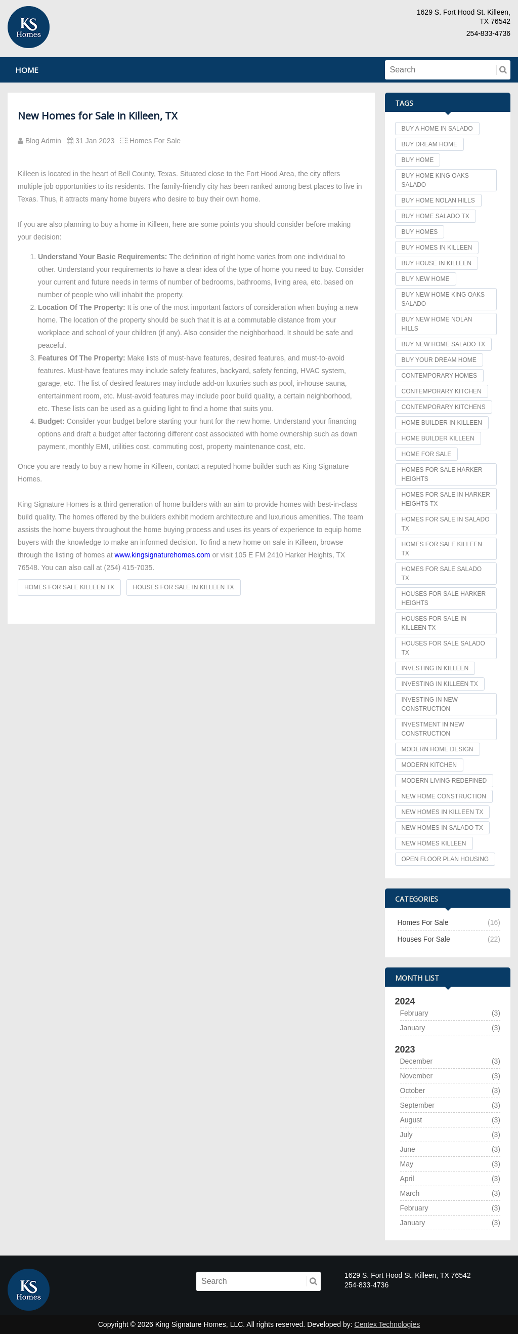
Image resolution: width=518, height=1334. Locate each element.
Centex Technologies (387, 1324)
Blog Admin (42, 141)
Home (26, 70)
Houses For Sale (424, 939)
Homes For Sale (152, 141)
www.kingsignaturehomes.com (162, 555)
